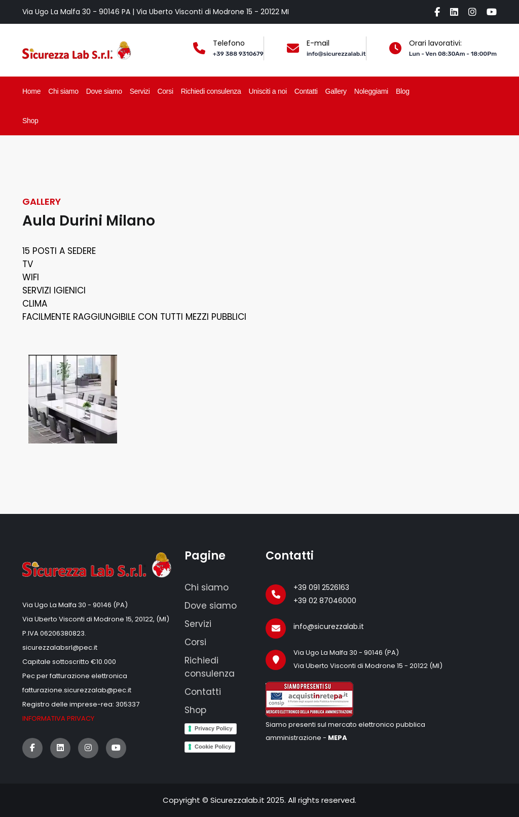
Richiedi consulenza (211, 91)
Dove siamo (104, 91)
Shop (30, 121)
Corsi (165, 91)
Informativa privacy (58, 718)
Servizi (140, 91)
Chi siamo (63, 91)
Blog (403, 91)
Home (31, 91)
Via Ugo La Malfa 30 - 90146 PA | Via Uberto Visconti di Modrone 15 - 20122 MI (155, 12)
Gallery (336, 91)
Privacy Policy (214, 728)
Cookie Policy (213, 747)
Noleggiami (371, 91)
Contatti (306, 91)
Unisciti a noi (268, 91)
